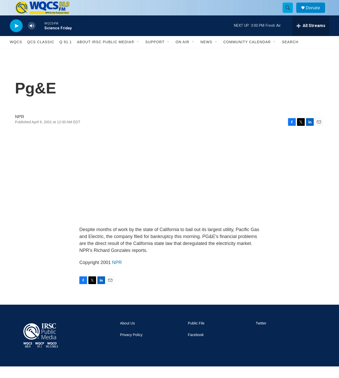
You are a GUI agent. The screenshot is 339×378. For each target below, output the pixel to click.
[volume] (31, 37)
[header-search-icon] (290, 13)
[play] (16, 37)
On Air (182, 53)
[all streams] (310, 37)
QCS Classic (40, 53)
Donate (316, 13)
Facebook (196, 346)
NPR (117, 274)
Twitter (261, 335)
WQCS (16, 53)
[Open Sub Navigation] (138, 53)
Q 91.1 (66, 53)
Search (290, 53)
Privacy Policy (131, 346)
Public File (196, 335)
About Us (127, 335)
